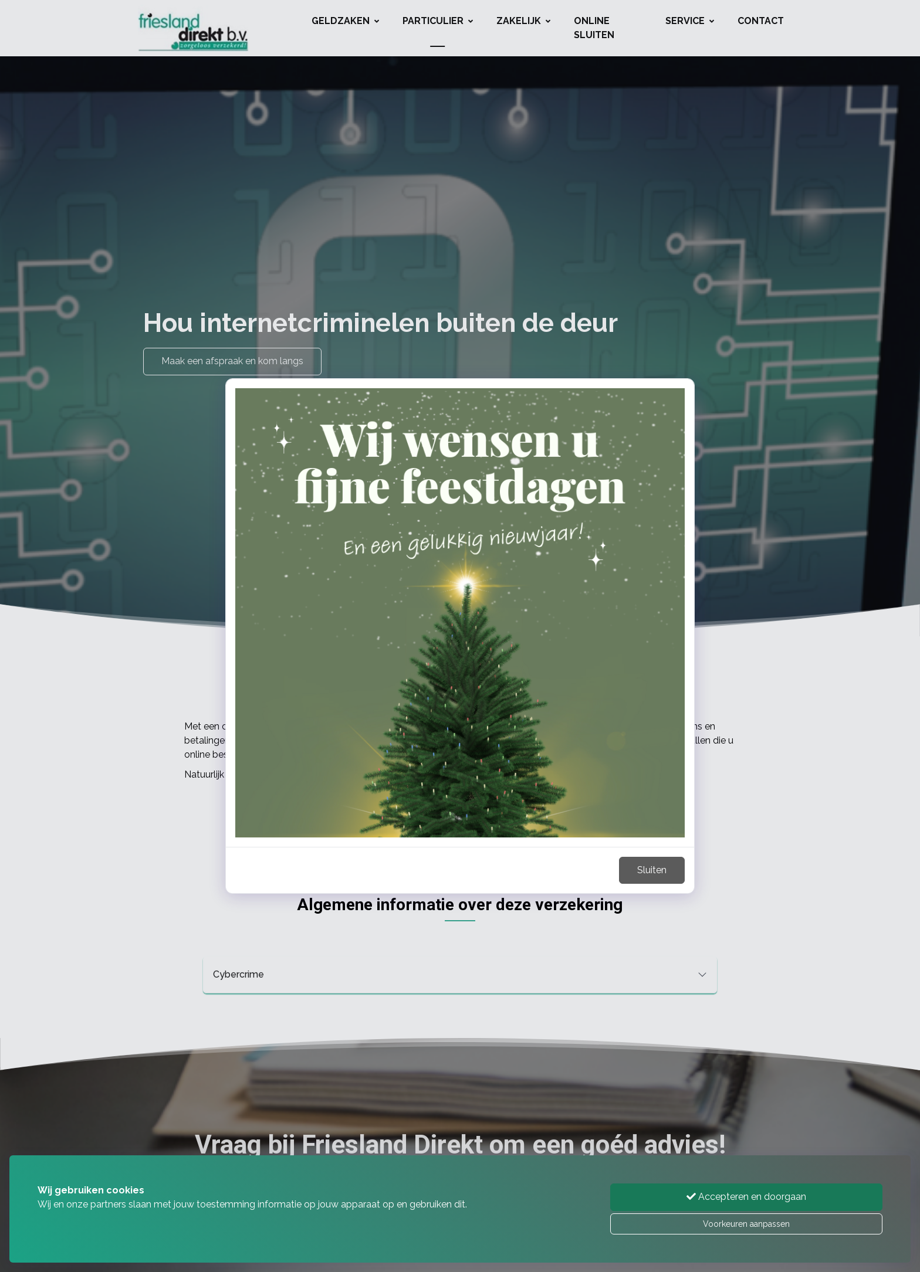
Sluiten (652, 870)
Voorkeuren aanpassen (746, 1224)
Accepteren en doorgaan (746, 1196)
